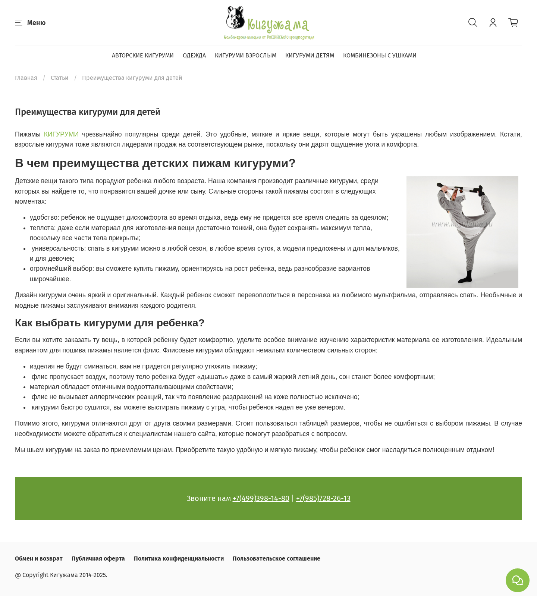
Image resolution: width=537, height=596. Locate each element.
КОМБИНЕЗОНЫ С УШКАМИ (380, 55)
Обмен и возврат (39, 558)
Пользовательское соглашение (276, 558)
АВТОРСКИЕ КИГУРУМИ (143, 55)
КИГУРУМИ (61, 134)
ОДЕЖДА (194, 55)
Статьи (60, 77)
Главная (26, 77)
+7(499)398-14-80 (261, 498)
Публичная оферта (98, 558)
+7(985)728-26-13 (323, 498)
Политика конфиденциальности (179, 558)
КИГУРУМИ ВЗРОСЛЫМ (245, 55)
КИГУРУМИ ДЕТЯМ (309, 55)
